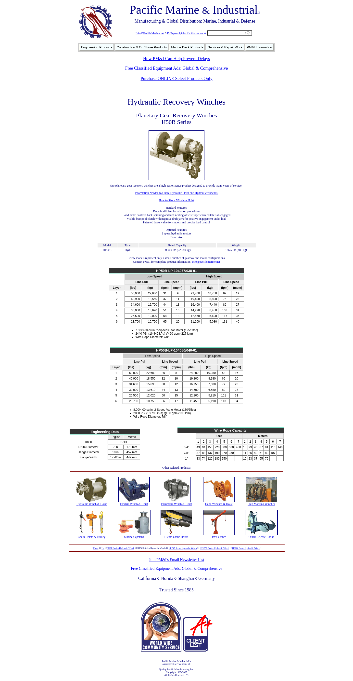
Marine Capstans (134, 537)
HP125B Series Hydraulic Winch (214, 548)
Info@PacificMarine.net (150, 33)
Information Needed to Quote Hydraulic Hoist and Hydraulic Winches (176, 193)
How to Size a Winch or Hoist (176, 200)
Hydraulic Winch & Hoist (91, 504)
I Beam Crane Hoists (176, 537)
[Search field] (229, 33)
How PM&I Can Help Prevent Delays (176, 58)
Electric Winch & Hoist (134, 504)
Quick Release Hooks (261, 537)
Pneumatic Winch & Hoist (176, 504)
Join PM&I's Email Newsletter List (176, 560)
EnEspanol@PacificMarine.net (185, 33)
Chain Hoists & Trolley (91, 537)
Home (95, 548)
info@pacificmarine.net (206, 261)
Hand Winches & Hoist (219, 504)
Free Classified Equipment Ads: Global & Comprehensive (176, 68)
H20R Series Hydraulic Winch (120, 548)
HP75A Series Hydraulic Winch (183, 548)
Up (102, 548)
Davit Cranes (219, 537)
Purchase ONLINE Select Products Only (177, 78)
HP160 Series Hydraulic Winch (246, 548)
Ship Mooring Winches (261, 504)
